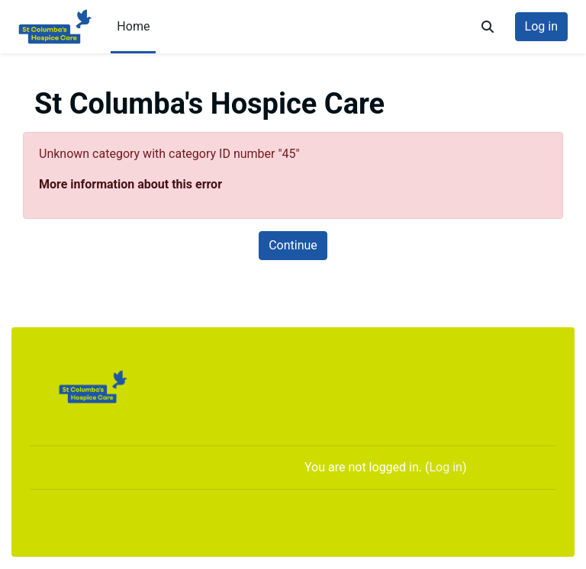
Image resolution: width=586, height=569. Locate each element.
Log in (541, 26)
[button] (487, 26)
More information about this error (130, 184)
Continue (293, 245)
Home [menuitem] (133, 26)
